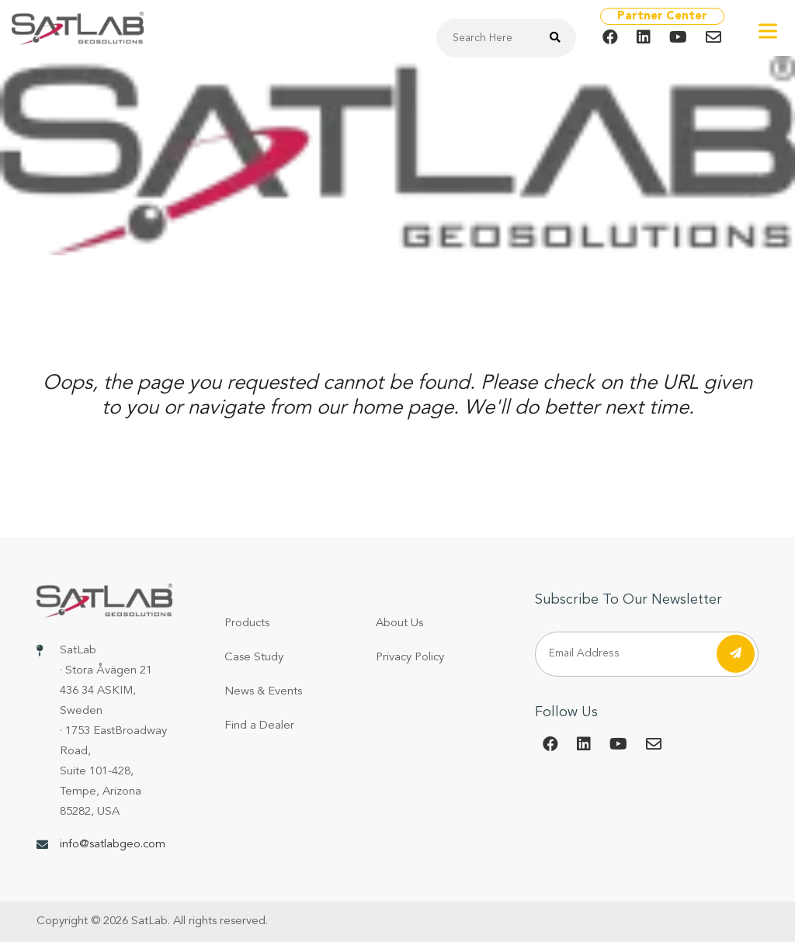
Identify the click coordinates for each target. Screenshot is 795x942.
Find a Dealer (259, 726)
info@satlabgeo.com (112, 844)
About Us (399, 623)
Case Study (253, 657)
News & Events (263, 692)
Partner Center (662, 17)
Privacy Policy (410, 657)
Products (246, 623)
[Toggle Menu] (768, 30)
